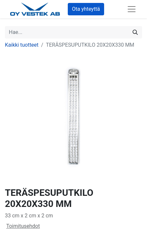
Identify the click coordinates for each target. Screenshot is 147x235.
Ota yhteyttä (86, 9)
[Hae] (135, 32)
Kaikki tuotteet (22, 45)
